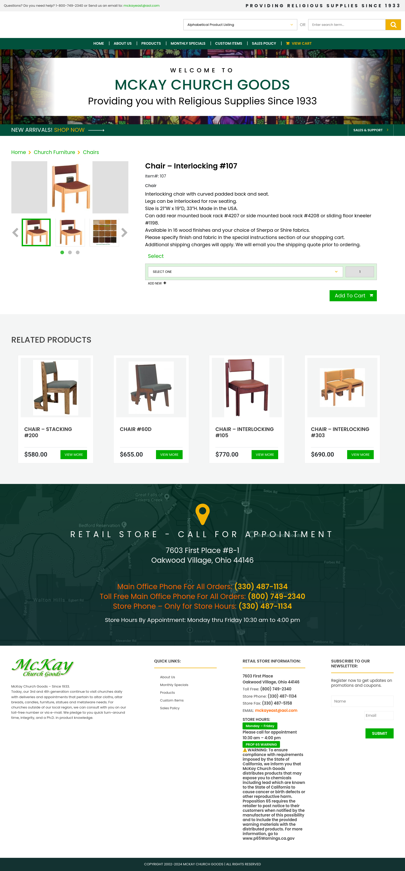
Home (99, 43)
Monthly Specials (188, 43)
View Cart (302, 43)
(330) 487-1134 (261, 587)
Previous (15, 233)
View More (74, 454)
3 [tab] (77, 252)
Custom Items (228, 43)
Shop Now (79, 130)
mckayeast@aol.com (141, 5)
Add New (155, 283)
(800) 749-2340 (276, 596)
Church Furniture (54, 152)
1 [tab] (62, 252)
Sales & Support (368, 130)
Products (151, 43)
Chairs (91, 152)
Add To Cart (350, 295)
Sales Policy (264, 43)
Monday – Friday (260, 725)
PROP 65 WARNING (261, 744)
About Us (122, 43)
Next (124, 233)
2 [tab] (69, 252)
